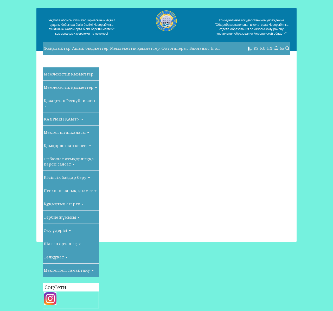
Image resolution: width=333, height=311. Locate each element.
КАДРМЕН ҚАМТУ (63, 119)
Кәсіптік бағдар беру (67, 177)
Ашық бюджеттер (90, 48)
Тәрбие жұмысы (62, 217)
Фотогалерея (174, 48)
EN (269, 48)
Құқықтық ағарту (64, 203)
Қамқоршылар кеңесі (67, 145)
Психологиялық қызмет (70, 190)
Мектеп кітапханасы (66, 132)
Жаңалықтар (57, 48)
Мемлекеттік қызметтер (135, 48)
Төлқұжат (56, 256)
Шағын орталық (62, 243)
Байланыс (199, 48)
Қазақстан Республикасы (69, 102)
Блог (215, 48)
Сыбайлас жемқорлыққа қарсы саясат (69, 161)
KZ (256, 48)
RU (263, 48)
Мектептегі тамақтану (69, 270)
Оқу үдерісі (57, 230)
